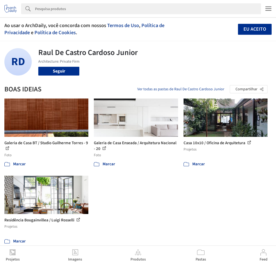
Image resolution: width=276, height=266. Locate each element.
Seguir (59, 71)
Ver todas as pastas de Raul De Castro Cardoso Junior (180, 89)
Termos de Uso (123, 25)
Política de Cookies (55, 32)
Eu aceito (254, 29)
